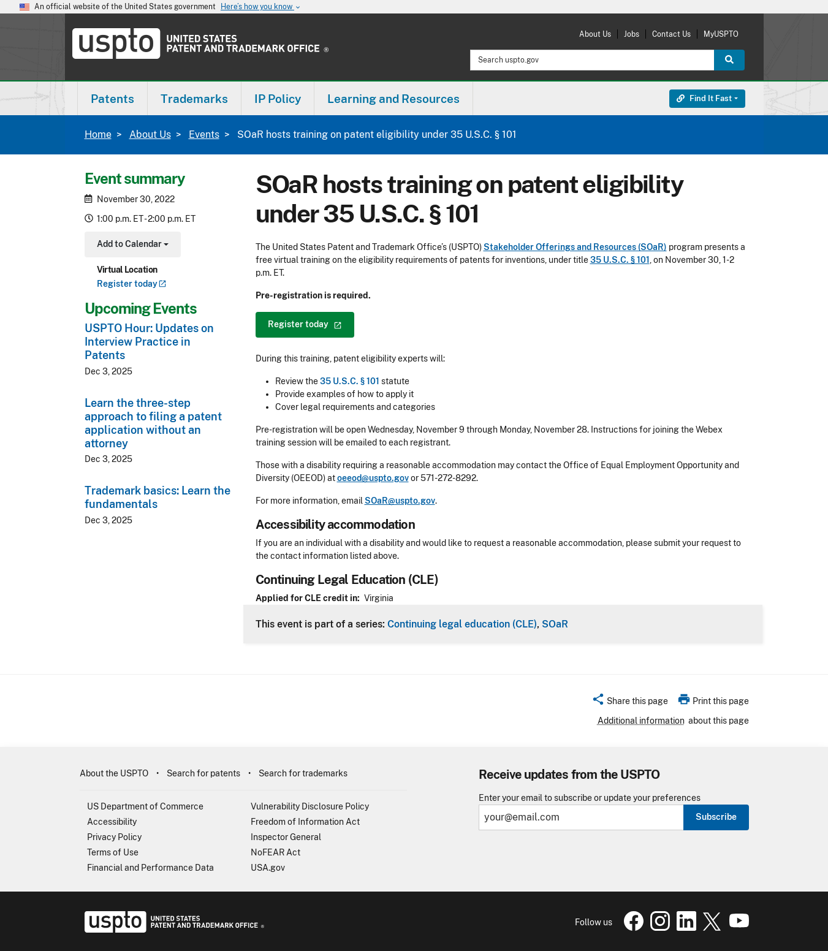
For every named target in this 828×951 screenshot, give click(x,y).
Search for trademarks (303, 773)
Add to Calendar (131, 245)
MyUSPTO (721, 34)
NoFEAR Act (275, 852)
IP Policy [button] (277, 98)
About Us (595, 34)
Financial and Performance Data (150, 868)
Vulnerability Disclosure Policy (310, 806)
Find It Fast (704, 98)
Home (98, 134)
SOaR (555, 623)
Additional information (641, 721)
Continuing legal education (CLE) (462, 623)
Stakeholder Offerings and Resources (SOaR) (575, 247)
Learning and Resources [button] (393, 98)
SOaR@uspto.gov (400, 501)
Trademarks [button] (194, 98)
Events (204, 134)
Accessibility (112, 822)
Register (132, 284)
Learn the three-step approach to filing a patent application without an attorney (153, 423)
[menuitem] (112, 98)
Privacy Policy (114, 837)
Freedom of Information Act (305, 822)
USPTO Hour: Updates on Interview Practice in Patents (149, 342)
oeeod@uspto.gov (373, 478)
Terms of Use (113, 852)
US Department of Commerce (145, 806)
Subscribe (716, 817)
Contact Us (671, 34)
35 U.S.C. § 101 (620, 260)
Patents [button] (112, 98)
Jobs (631, 34)
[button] (629, 703)
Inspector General (286, 837)
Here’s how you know (261, 7)
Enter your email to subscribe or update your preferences (590, 798)
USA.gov (268, 868)
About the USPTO (114, 773)
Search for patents (203, 773)
